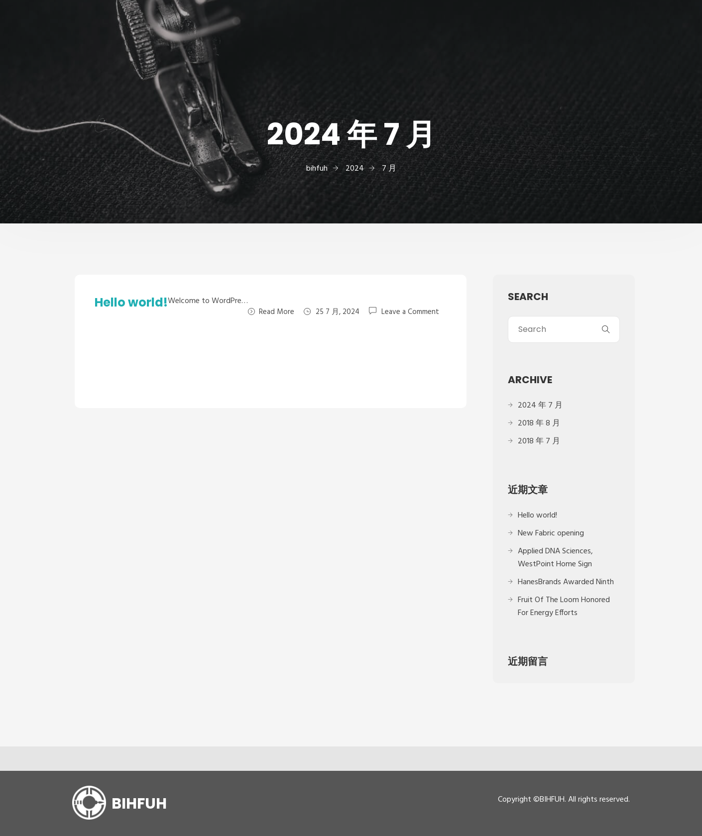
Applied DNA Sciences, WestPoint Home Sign (555, 558)
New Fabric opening (551, 533)
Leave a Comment (410, 312)
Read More (271, 312)
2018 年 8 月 (539, 423)
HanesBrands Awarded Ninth (566, 582)
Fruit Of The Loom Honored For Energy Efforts (564, 607)
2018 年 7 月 (539, 441)
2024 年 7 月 (540, 405)
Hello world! (131, 302)
